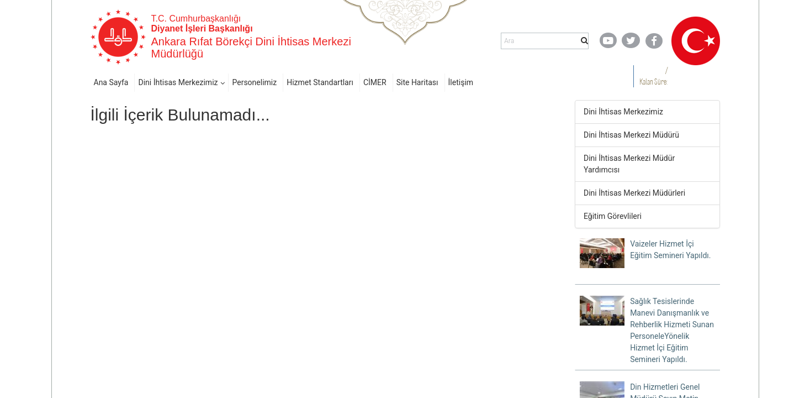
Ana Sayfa (111, 82)
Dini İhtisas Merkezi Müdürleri (634, 192)
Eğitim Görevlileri (613, 216)
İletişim (461, 82)
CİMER (375, 82)
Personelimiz (254, 82)
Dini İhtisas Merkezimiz (178, 82)
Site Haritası (417, 82)
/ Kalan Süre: (653, 76)
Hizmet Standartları (320, 82)
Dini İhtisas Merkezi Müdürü (631, 134)
